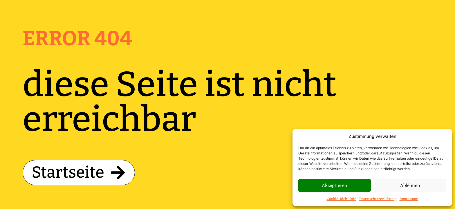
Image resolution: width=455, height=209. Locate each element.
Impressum (409, 199)
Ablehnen (410, 185)
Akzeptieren (334, 185)
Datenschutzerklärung (378, 199)
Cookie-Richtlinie (341, 199)
